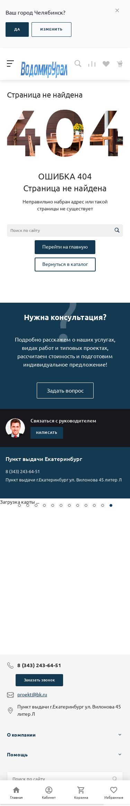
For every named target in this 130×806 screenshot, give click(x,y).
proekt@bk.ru (32, 694)
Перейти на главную (65, 247)
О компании (21, 735)
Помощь (17, 754)
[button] (19, 505)
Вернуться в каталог (65, 264)
